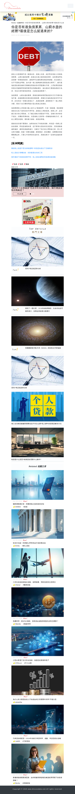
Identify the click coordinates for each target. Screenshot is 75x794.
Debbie (18, 507)
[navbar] (70, 6)
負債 (15, 164)
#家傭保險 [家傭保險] (26, 783)
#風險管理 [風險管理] (27, 624)
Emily (17, 546)
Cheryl (17, 585)
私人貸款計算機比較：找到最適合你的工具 (27, 153)
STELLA (18, 663)
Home (13, 23)
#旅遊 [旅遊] (25, 507)
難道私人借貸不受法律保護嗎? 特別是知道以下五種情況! (32, 148)
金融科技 (20, 23)
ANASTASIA (25, 35)
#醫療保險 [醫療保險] (26, 585)
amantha (18, 702)
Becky (17, 783)
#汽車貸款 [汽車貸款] (26, 741)
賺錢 (27, 164)
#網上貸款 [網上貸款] (26, 546)
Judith (17, 741)
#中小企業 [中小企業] (28, 663)
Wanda (18, 624)
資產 (21, 164)
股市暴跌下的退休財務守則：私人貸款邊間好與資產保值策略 (33, 157)
